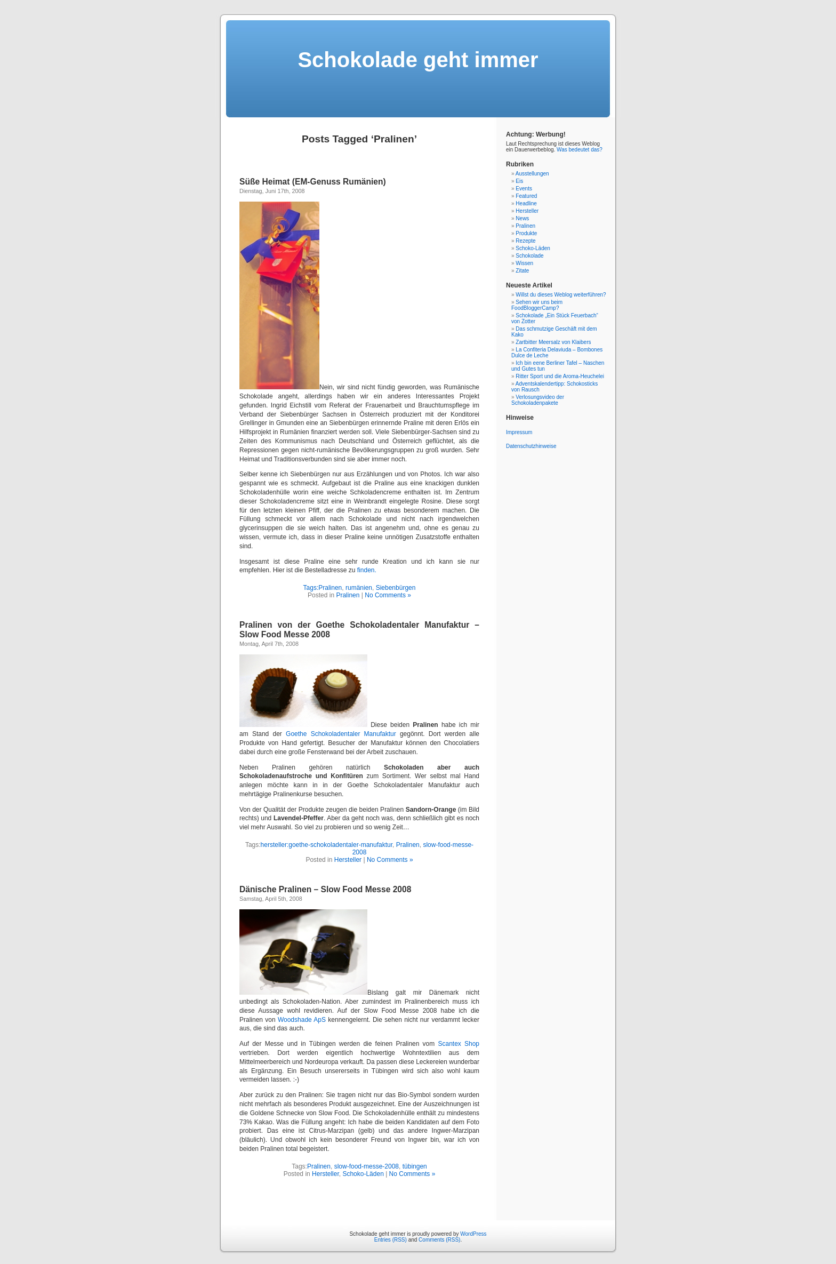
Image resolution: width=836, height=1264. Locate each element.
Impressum (519, 432)
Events (524, 188)
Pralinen (330, 587)
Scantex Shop (458, 1043)
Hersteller (347, 859)
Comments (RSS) (439, 1240)
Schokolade (529, 256)
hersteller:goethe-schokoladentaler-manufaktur (326, 845)
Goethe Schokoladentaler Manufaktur (341, 734)
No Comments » (388, 595)
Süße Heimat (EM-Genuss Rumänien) (312, 181)
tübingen (415, 1166)
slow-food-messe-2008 (366, 1166)
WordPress (473, 1234)
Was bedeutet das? (579, 150)
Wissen (524, 263)
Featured (526, 196)
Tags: (311, 587)
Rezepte (525, 241)
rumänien (358, 587)
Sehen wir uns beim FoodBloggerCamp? (536, 305)
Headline (526, 203)
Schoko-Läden (362, 1174)
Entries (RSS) (390, 1240)
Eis (519, 181)
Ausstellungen (532, 174)
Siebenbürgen (396, 587)
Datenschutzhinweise (531, 446)
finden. (366, 570)
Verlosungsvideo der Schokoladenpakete (537, 400)
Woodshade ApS (302, 1019)
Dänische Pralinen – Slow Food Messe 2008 (325, 889)
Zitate (522, 271)
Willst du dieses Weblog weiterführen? (561, 295)
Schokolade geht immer (418, 59)
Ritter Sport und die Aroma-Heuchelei (560, 376)
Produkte (526, 233)
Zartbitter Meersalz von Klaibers (553, 342)
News (522, 218)
